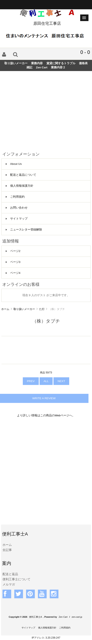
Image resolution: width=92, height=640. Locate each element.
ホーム (5, 309)
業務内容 (37, 63)
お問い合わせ (17, 207)
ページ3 (13, 262)
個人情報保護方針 (19, 185)
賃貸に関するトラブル (60, 63)
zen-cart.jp (77, 617)
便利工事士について (16, 579)
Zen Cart (41, 67)
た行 (42, 309)
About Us (14, 163)
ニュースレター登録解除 (24, 229)
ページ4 (13, 272)
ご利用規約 (15, 196)
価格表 (83, 63)
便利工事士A (35, 617)
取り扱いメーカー (24, 309)
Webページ (62, 415)
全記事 (7, 550)
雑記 (29, 67)
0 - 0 (85, 52)
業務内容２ (58, 67)
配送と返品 (10, 574)
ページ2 (13, 251)
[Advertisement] (46, 109)
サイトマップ (17, 218)
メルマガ (8, 584)
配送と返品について (21, 174)
